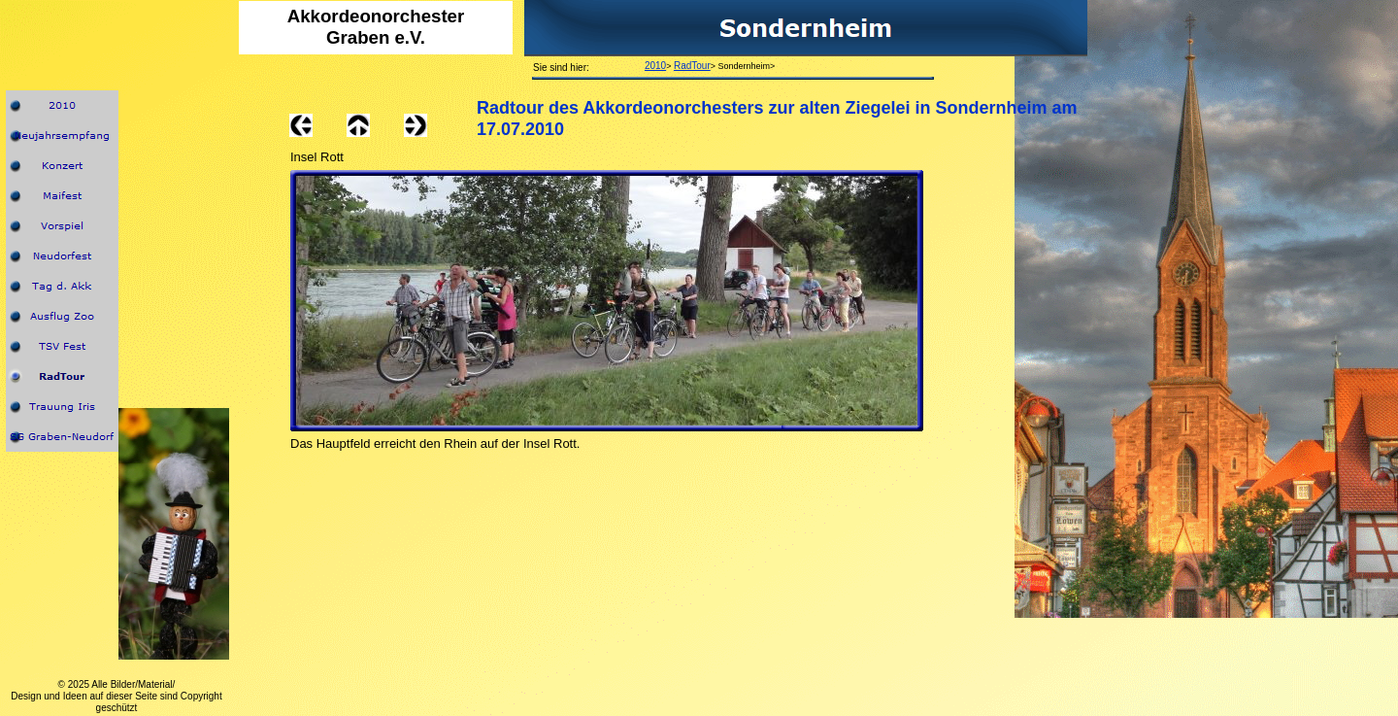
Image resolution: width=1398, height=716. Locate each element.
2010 (655, 65)
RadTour (692, 65)
